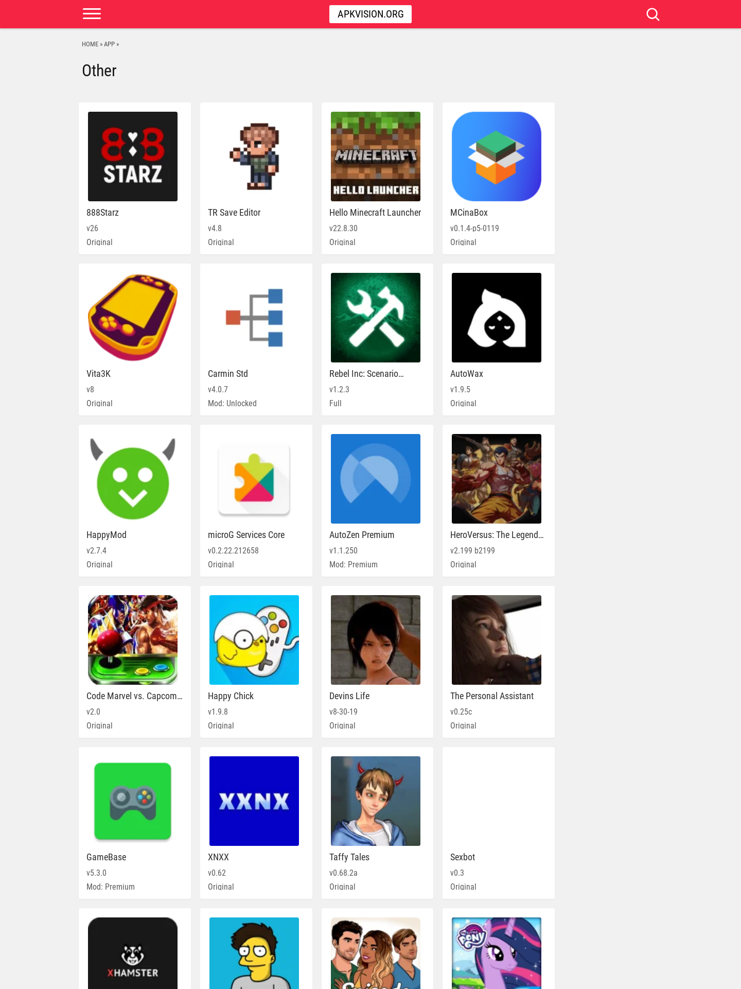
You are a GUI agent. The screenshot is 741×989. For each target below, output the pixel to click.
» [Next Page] (440, 933)
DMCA (612, 976)
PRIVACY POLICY (572, 976)
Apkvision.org (371, 14)
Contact (641, 976)
